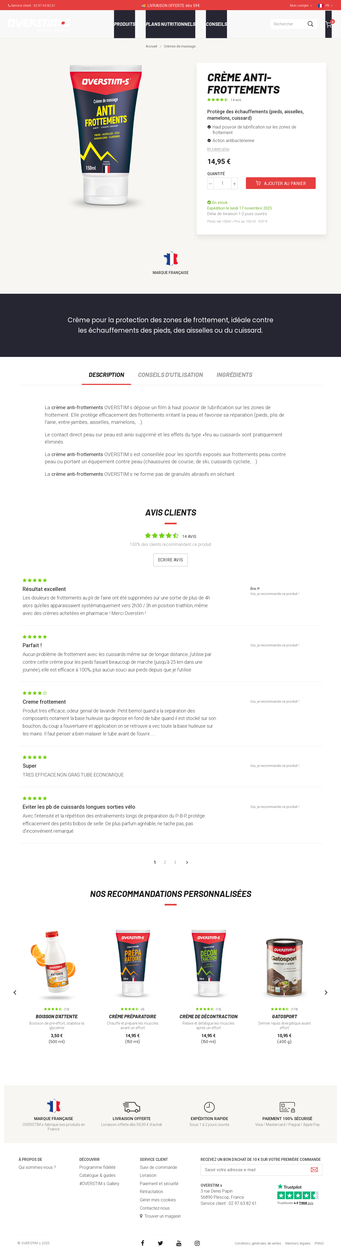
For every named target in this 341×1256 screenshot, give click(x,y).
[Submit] (314, 1170)
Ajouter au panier (281, 183)
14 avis (236, 100)
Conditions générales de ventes (258, 1243)
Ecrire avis (170, 559)
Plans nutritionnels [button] (170, 24)
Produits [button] (124, 24)
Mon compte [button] (301, 5)
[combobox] (294, 24)
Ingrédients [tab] (234, 374)
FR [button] (329, 5)
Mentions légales (298, 1243)
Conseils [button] (216, 24)
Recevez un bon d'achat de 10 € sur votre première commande (261, 1159)
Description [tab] (106, 374)
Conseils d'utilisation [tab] (170, 374)
